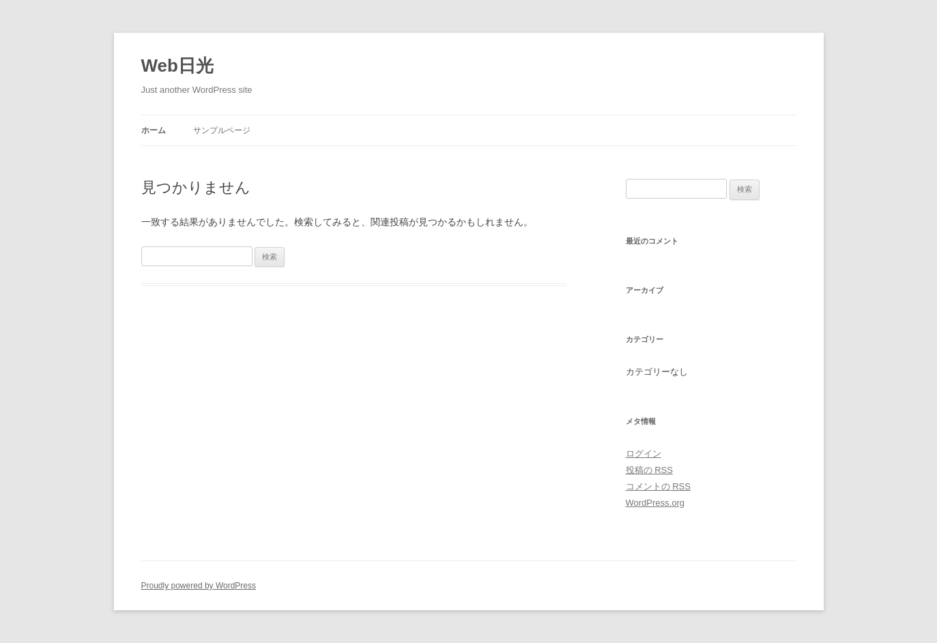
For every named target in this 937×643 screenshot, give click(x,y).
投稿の (649, 470)
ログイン (643, 453)
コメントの (658, 486)
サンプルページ (221, 130)
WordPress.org (655, 503)
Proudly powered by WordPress (199, 585)
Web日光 (177, 65)
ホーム (153, 130)
